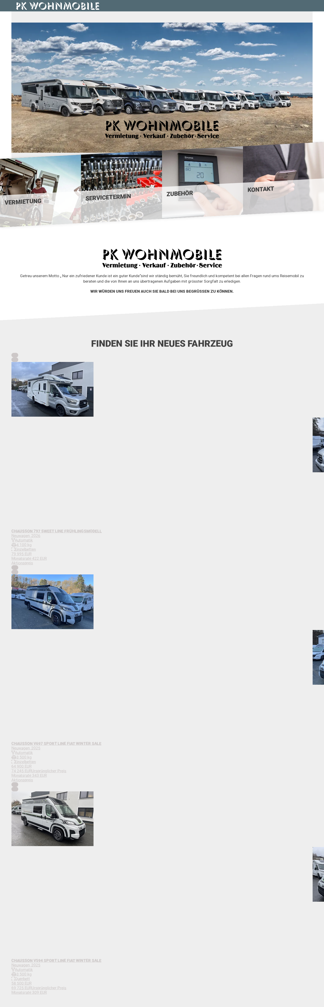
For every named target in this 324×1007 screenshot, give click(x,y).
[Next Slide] (14, 359)
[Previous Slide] (14, 355)
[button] (162, 390)
